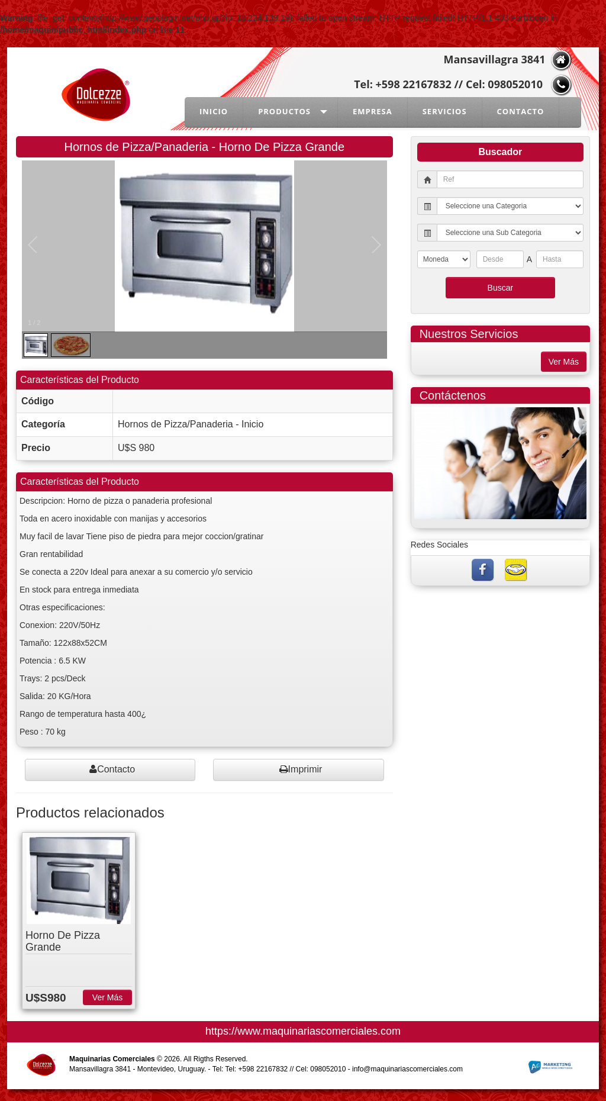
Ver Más (107, 997)
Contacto (112, 769)
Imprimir (301, 769)
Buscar (501, 287)
